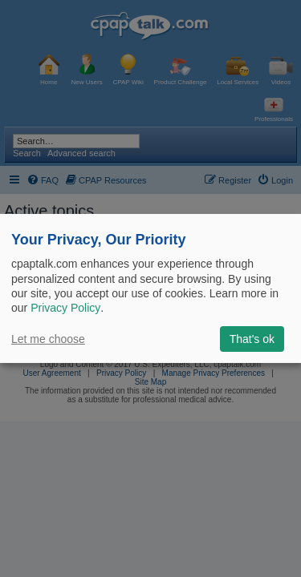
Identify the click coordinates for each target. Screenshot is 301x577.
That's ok (252, 339)
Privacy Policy (65, 307)
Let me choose (48, 339)
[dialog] (150, 288)
